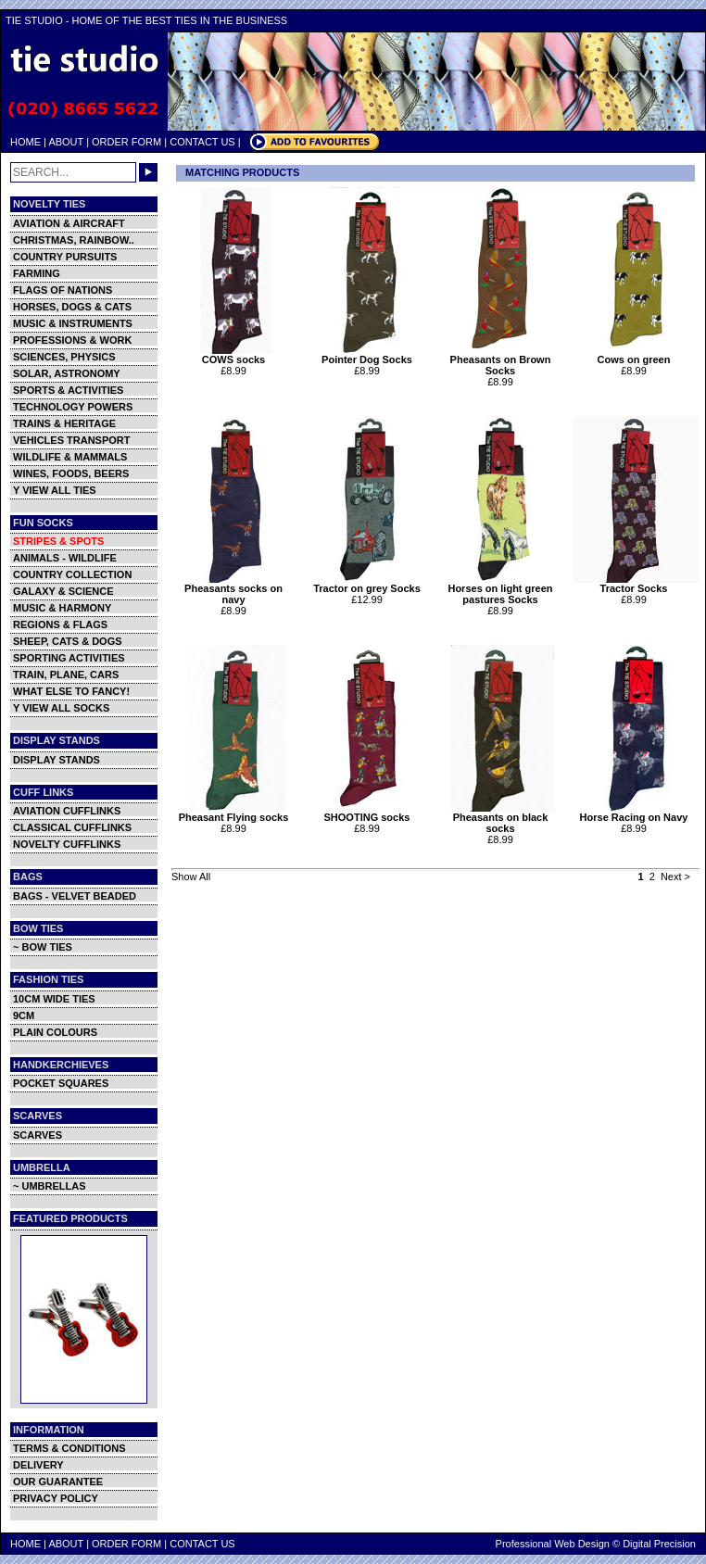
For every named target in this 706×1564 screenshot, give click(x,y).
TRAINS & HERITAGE (64, 423)
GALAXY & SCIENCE (63, 591)
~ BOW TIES (42, 946)
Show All (190, 876)
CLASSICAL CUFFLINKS (72, 827)
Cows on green (636, 355)
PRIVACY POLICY (55, 1498)
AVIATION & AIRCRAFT (69, 223)
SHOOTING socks (369, 812)
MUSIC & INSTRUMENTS (72, 323)
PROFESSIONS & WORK (72, 340)
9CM (23, 1015)
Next (671, 876)
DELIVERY (38, 1464)
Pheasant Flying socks (235, 812)
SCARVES (37, 1135)
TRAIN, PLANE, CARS (66, 674)
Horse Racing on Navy (636, 812)
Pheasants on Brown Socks (502, 360)
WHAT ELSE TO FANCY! (71, 691)
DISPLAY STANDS (56, 759)
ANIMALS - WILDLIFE (65, 557)
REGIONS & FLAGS (60, 624)
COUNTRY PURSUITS (65, 256)
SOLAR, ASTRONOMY (66, 373)
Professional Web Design (553, 1543)
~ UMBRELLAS (49, 1186)
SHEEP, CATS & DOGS (67, 641)
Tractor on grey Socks (369, 584)
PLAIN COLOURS (55, 1032)
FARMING (36, 273)
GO (148, 172)
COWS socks (235, 355)
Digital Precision (659, 1543)
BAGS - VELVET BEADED (74, 896)
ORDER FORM (126, 141)
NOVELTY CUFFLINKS (66, 844)
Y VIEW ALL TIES (54, 490)
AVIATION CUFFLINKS (66, 810)
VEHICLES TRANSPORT (72, 440)
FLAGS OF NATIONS (62, 290)
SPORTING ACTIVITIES (69, 657)
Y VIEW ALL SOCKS (61, 707)
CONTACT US (202, 141)
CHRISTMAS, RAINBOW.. (73, 240)
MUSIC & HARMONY (62, 607)
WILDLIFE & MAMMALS (70, 456)
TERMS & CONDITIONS (69, 1448)
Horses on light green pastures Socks (502, 589)
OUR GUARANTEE (58, 1481)
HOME (25, 141)
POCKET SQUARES (60, 1083)
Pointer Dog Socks (369, 355)
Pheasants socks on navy (235, 589)
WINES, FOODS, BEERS (71, 473)
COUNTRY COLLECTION (72, 574)
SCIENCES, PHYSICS (64, 356)
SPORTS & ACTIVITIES (68, 390)
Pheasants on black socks (502, 818)
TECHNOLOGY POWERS (72, 406)
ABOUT (65, 141)
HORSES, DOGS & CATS (72, 306)
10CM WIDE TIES (54, 998)
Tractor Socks (636, 584)
